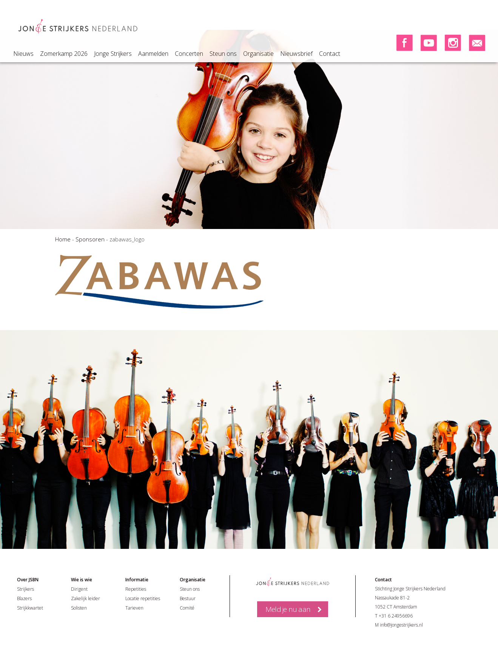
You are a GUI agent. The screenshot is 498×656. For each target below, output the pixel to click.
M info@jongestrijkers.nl (399, 625)
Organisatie (258, 53)
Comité (187, 608)
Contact (329, 53)
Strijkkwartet (30, 608)
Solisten (79, 608)
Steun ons (223, 53)
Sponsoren (90, 239)
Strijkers (25, 589)
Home (63, 239)
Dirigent (79, 589)
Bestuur (188, 598)
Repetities (135, 589)
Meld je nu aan (287, 609)
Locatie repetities (142, 598)
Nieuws (23, 53)
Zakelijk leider (85, 598)
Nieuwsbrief (296, 53)
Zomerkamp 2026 (64, 53)
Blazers (24, 598)
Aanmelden (153, 53)
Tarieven (134, 608)
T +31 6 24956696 (394, 616)
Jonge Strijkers (113, 53)
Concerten (189, 53)
